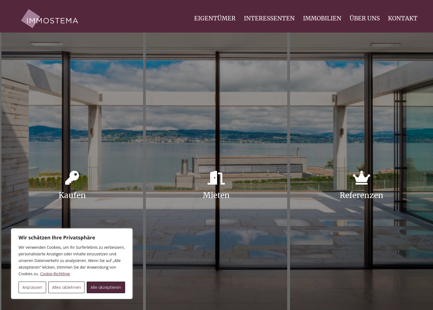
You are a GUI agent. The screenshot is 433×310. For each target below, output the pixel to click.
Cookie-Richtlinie (55, 273)
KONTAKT (403, 18)
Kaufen (72, 195)
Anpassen (32, 287)
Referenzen (361, 195)
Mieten (216, 195)
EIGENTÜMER (215, 18)
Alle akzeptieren (106, 287)
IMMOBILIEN (322, 18)
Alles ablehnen (66, 287)
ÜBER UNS (365, 18)
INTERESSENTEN (269, 18)
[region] (72, 263)
